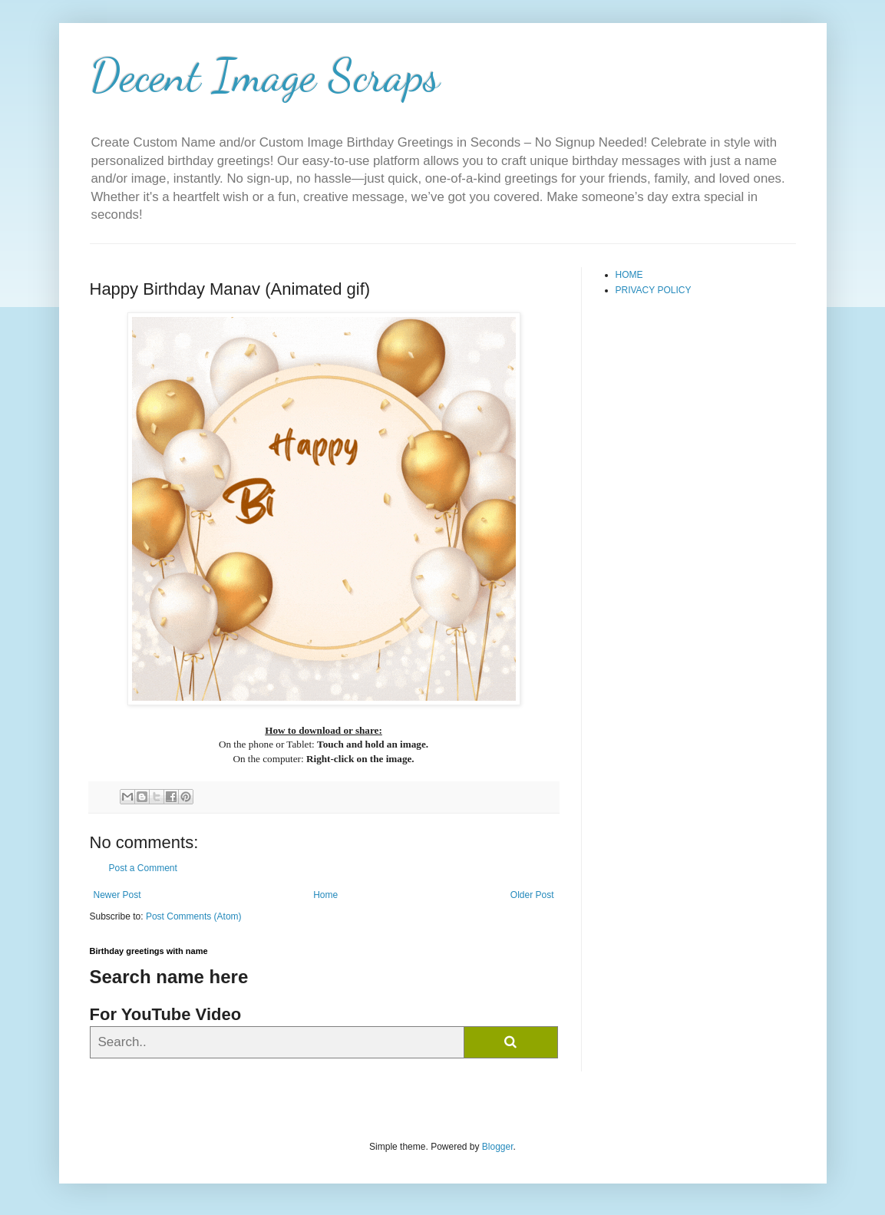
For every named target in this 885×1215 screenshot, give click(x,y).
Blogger (497, 1146)
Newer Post (117, 895)
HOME (629, 274)
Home (325, 895)
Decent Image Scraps (265, 75)
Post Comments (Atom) (194, 916)
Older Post (532, 895)
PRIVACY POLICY (654, 290)
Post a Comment (143, 868)
